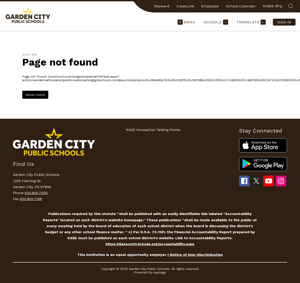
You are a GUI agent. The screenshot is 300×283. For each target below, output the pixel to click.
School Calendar (241, 6)
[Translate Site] (250, 22)
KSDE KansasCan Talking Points (153, 130)
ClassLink (185, 6)
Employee (210, 6)
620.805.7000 (36, 193)
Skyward (162, 6)
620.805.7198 (31, 199)
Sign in (284, 22)
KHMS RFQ (272, 6)
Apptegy (159, 272)
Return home (35, 94)
